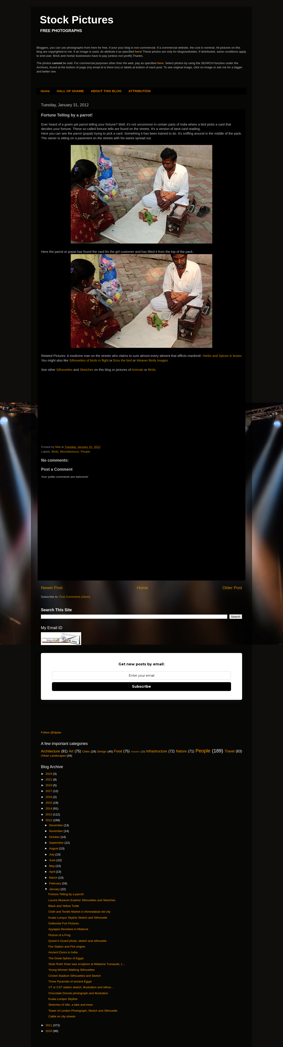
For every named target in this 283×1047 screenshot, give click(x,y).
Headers (135, 751)
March (53, 877)
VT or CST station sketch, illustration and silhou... (80, 987)
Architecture (50, 751)
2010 (49, 1031)
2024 (49, 773)
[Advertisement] (74, 399)
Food (118, 751)
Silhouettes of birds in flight (88, 360)
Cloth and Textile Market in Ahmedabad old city (79, 911)
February (55, 883)
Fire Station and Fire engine (66, 946)
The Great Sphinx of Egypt (66, 958)
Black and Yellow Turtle (63, 906)
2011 (49, 1025)
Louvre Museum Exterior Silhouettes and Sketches (81, 900)
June (52, 860)
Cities (86, 751)
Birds (152, 369)
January (55, 889)
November (56, 831)
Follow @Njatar (51, 732)
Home (45, 91)
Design (102, 751)
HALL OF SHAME (70, 91)
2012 (49, 820)
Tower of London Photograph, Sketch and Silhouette (82, 1010)
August (54, 848)
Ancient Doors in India (63, 952)
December (56, 825)
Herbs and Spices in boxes (222, 356)
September (57, 842)
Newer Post (52, 587)
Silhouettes (65, 369)
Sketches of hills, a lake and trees (70, 1004)
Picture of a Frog (59, 935)
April (52, 871)
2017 (49, 791)
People (85, 451)
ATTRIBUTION (139, 91)
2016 (49, 797)
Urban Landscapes (53, 755)
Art (71, 751)
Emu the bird (122, 360)
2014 (49, 808)
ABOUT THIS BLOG (106, 91)
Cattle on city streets (61, 1016)
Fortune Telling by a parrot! (66, 894)
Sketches (87, 369)
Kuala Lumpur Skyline (62, 999)
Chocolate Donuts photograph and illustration (78, 993)
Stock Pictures (76, 20)
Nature (181, 751)
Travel (229, 751)
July (52, 854)
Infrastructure (156, 751)
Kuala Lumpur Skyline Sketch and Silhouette (77, 917)
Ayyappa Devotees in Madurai (68, 929)
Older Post (232, 587)
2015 (49, 802)
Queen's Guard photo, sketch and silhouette (77, 940)
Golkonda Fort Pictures (63, 923)
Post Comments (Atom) (74, 596)
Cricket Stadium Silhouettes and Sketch (74, 975)
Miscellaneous (69, 451)
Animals (138, 369)
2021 (49, 779)
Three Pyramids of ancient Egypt (70, 981)
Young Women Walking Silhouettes (71, 969)
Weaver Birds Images (152, 360)
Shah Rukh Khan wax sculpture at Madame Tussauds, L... (86, 964)
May (52, 866)
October (55, 837)
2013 (49, 814)
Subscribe (141, 686)
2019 (49, 785)
